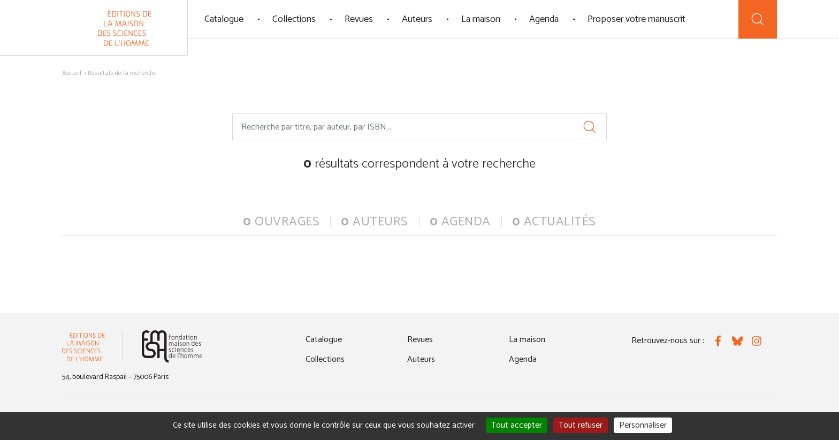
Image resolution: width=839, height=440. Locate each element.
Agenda (544, 19)
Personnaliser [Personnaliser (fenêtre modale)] (643, 425)
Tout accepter (516, 425)
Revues (359, 19)
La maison (480, 19)
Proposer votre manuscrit (636, 19)
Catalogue (223, 19)
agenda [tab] (460, 221)
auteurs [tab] (374, 221)
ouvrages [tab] (281, 221)
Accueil (71, 73)
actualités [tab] (554, 221)
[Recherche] (757, 19)
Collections (294, 19)
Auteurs (417, 19)
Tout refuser (580, 425)
